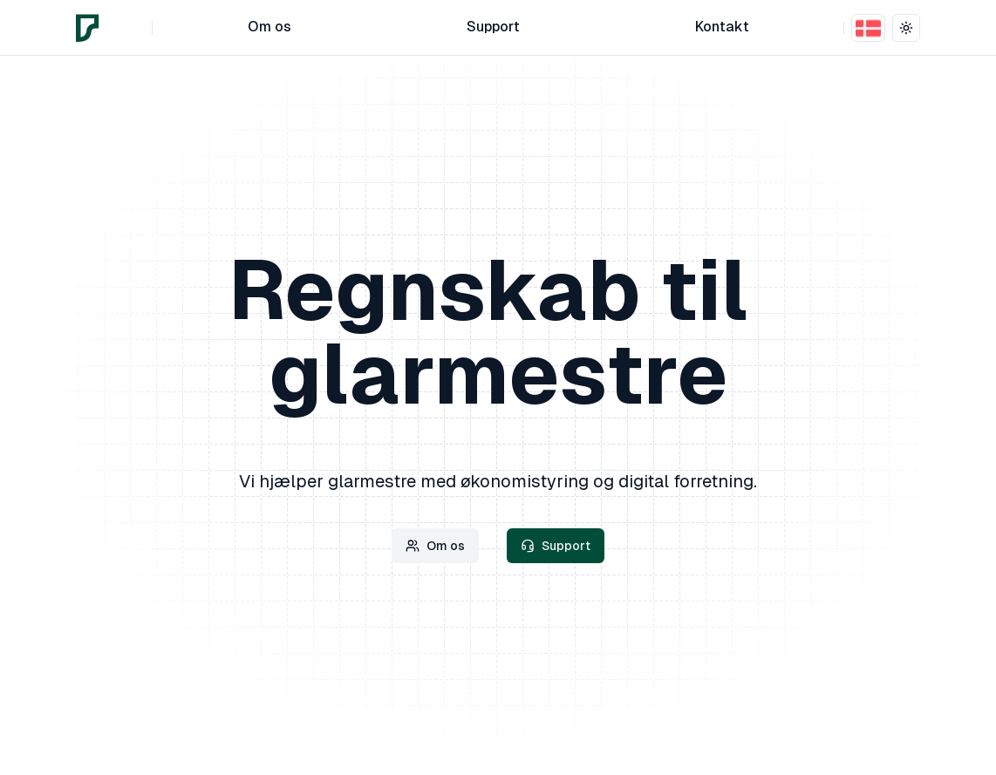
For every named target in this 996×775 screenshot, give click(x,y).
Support (555, 546)
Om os (435, 546)
